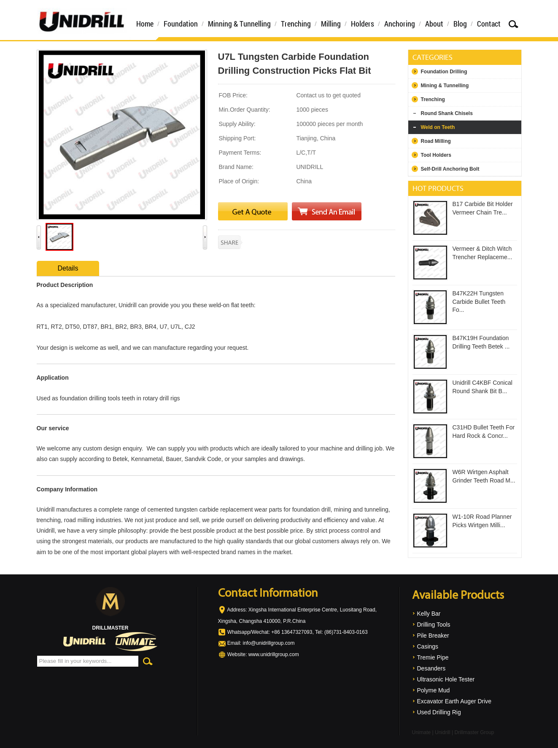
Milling (331, 24)
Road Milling (436, 141)
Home (145, 24)
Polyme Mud (433, 690)
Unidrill (442, 732)
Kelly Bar (429, 613)
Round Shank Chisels (447, 113)
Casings (428, 646)
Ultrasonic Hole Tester (446, 679)
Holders (362, 24)
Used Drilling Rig (439, 712)
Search (513, 24)
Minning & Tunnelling (239, 24)
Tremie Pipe (433, 657)
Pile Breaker (433, 635)
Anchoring (399, 24)
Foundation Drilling (444, 72)
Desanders (431, 668)
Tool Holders (436, 155)
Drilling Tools (433, 624)
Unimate (421, 732)
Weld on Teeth (438, 127)
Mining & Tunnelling (445, 85)
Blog (460, 24)
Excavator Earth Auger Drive (454, 701)
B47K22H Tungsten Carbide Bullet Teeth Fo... (479, 301)
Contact (489, 24)
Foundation (181, 24)
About (434, 24)
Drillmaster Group (474, 732)
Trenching (296, 24)
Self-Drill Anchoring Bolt (450, 169)
